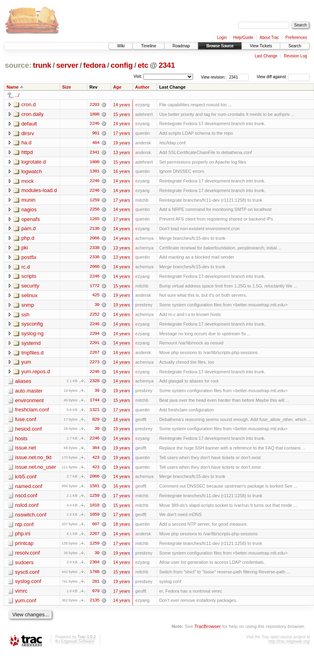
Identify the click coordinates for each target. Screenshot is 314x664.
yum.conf (25, 605)
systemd (30, 345)
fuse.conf (25, 422)
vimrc (21, 595)
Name (13, 87)
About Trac (269, 37)
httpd (27, 153)
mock (27, 181)
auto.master (29, 393)
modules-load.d (39, 191)
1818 (94, 509)
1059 (94, 518)
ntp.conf (24, 528)
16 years (121, 172)
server (67, 65)
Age (117, 87)
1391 (94, 172)
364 (95, 451)
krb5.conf (25, 480)
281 (95, 586)
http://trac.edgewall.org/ (289, 646)
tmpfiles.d (32, 355)
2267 (94, 355)
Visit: (137, 76)
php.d (27, 239)
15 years (121, 114)
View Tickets (261, 46)
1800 (94, 162)
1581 (94, 489)
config (122, 65)
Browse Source (219, 46)
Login (222, 37)
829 (95, 422)
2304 (94, 566)
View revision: (213, 77)
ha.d (26, 143)
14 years (121, 104)
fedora (94, 65)
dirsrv (27, 133)
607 (95, 528)
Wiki (121, 46)
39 (97, 307)
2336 (94, 258)
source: (18, 65)
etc (143, 65)
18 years (121, 422)
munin (28, 201)
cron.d (28, 104)
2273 (94, 364)
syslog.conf (28, 586)
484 (95, 143)
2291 (94, 345)
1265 (94, 220)
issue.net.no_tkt (33, 461)
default (29, 124)
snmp (27, 307)
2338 (94, 249)
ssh (25, 316)
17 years (121, 133)
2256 (94, 210)
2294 (94, 335)
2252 (94, 316)
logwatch (31, 172)
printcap (24, 547)
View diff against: (283, 77)
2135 (94, 605)
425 (95, 297)
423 (95, 461)
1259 (94, 201)
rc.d (25, 268)
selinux (29, 297)
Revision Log (295, 56)
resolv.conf (27, 557)
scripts (28, 278)
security (30, 287)
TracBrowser (207, 631)
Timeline (148, 46)
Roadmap (181, 46)
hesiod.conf (28, 432)
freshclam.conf (32, 412)
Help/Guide (243, 37)
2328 (94, 384)
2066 (94, 239)
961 (95, 133)
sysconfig (32, 326)
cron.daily (32, 114)
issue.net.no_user (35, 470)
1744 (94, 403)
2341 (167, 65)
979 (95, 595)
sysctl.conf (27, 576)
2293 (94, 104)
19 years (121, 143)
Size (66, 87)
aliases (23, 384)
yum (26, 364)
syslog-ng (32, 335)
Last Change (266, 56)
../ (17, 95)
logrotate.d (33, 162)
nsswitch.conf (30, 518)
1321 (94, 412)
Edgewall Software (77, 646)
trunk (42, 65)
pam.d (28, 230)
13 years (121, 152)
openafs (30, 220)
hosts (21, 441)
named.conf (28, 489)
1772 (94, 287)
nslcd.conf (27, 509)
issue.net (25, 451)
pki (24, 249)
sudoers (24, 566)
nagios (28, 210)
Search (294, 46)
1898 (94, 114)
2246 (94, 124)
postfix (28, 258)
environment (29, 403)
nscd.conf (26, 499)
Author (142, 87)
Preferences (296, 37)
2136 (94, 230)
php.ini (22, 537)
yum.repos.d (35, 374)
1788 (94, 576)
